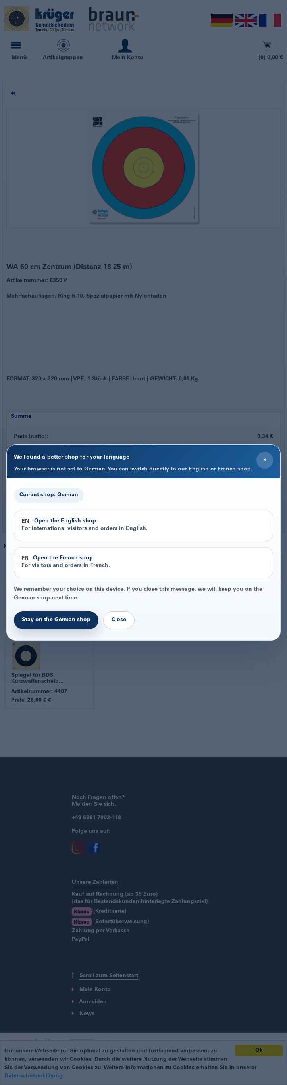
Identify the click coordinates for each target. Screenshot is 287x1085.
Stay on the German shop (56, 620)
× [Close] (264, 460)
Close (119, 620)
